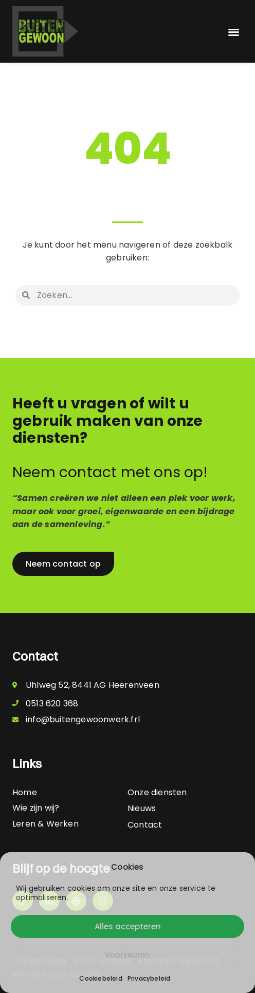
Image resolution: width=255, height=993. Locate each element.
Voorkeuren (127, 954)
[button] (234, 32)
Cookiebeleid (100, 978)
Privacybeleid (149, 978)
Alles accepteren (128, 926)
